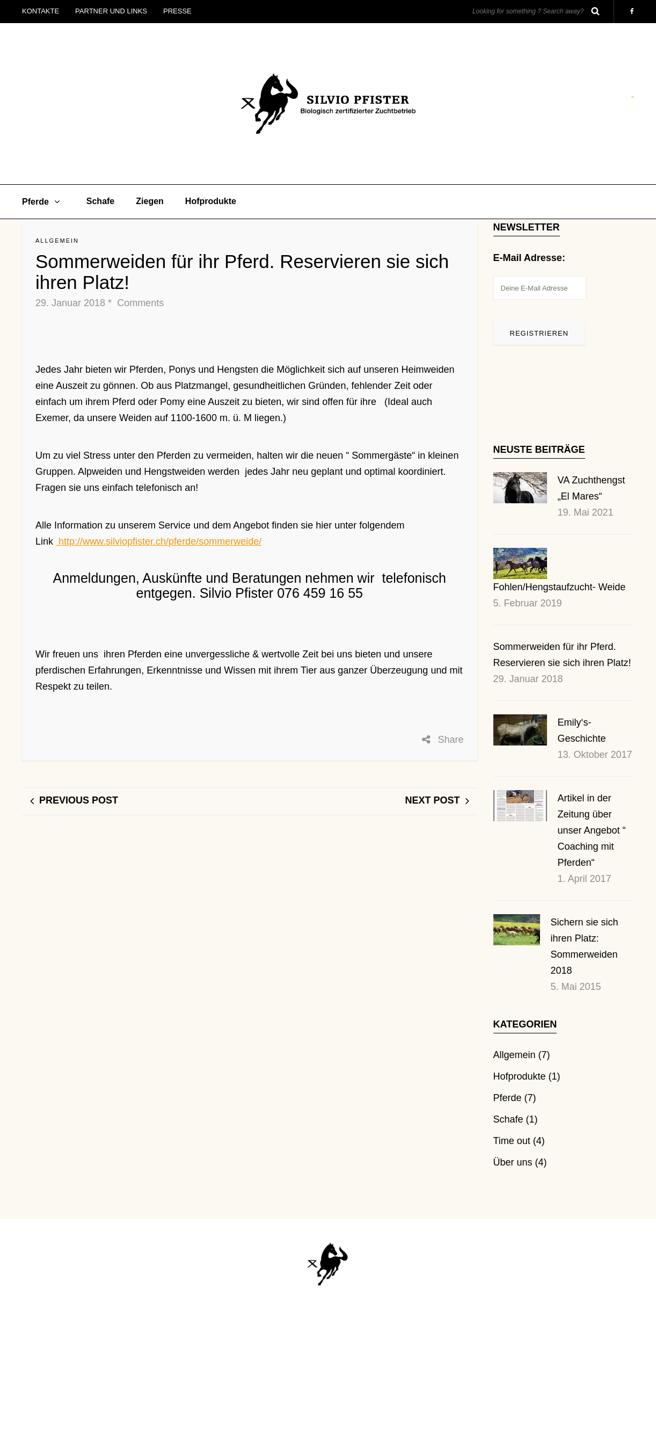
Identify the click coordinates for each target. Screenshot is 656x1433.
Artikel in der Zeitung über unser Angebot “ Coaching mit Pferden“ (592, 830)
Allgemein (57, 240)
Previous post (78, 800)
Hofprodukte (210, 201)
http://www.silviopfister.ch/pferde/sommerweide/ (158, 541)
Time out (511, 1140)
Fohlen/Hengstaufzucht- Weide (559, 587)
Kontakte (40, 11)
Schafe (100, 201)
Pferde (35, 201)
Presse (177, 11)
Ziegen (150, 201)
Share (442, 739)
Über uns (513, 1162)
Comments (139, 303)
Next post (432, 800)
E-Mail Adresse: (529, 257)
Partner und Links (111, 11)
